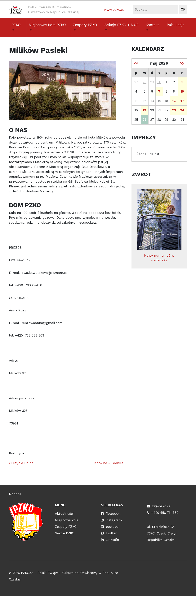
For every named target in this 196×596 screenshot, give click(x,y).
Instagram (114, 520)
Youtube (112, 527)
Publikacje (176, 25)
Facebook (113, 514)
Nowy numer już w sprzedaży (159, 225)
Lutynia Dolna (21, 463)
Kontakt (152, 25)
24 (182, 110)
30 (159, 82)
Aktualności (64, 514)
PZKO (16, 25)
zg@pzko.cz (161, 506)
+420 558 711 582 (164, 513)
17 (182, 101)
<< (136, 63)
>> (182, 63)
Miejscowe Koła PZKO (47, 25)
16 (174, 101)
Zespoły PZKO (85, 25)
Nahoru (15, 494)
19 (144, 110)
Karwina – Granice (110, 463)
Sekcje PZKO (64, 533)
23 (174, 110)
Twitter (111, 533)
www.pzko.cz (114, 9)
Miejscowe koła (67, 520)
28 (144, 82)
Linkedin (112, 540)
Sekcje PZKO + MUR (122, 25)
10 (182, 91)
